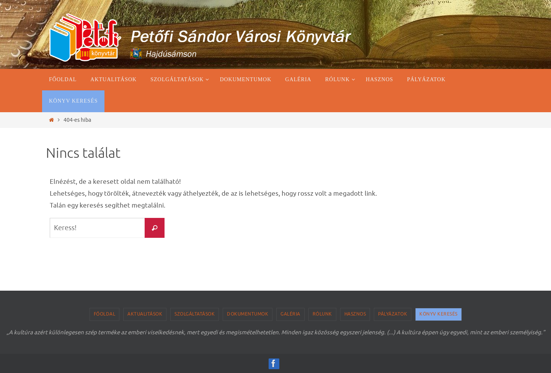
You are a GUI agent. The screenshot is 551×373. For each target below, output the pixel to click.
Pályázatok (392, 314)
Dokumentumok (247, 314)
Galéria (290, 314)
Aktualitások (144, 314)
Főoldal (105, 314)
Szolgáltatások (194, 314)
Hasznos (355, 314)
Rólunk (322, 314)
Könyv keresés (438, 314)
